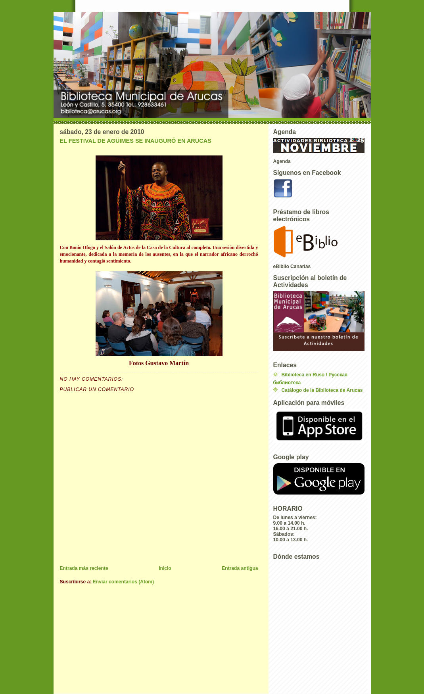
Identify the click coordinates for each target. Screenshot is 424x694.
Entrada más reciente (84, 568)
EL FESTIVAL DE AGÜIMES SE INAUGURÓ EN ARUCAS (135, 141)
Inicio (165, 568)
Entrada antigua (240, 568)
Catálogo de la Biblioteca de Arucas (322, 390)
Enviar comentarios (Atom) (123, 582)
